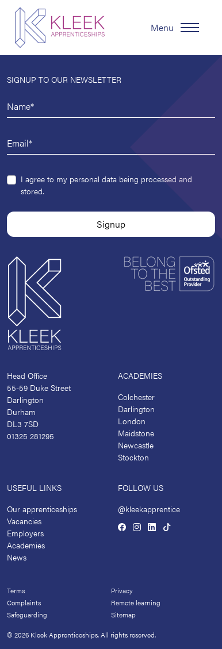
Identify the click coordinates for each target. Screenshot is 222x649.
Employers (25, 533)
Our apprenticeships (42, 508)
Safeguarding (27, 614)
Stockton (133, 457)
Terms (16, 590)
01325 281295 (30, 435)
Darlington (136, 408)
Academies (26, 545)
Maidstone (136, 433)
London (132, 421)
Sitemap (123, 614)
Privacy (122, 590)
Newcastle (136, 445)
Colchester (136, 396)
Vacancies (24, 521)
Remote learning (135, 602)
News (16, 557)
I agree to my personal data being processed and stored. (106, 185)
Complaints (24, 602)
